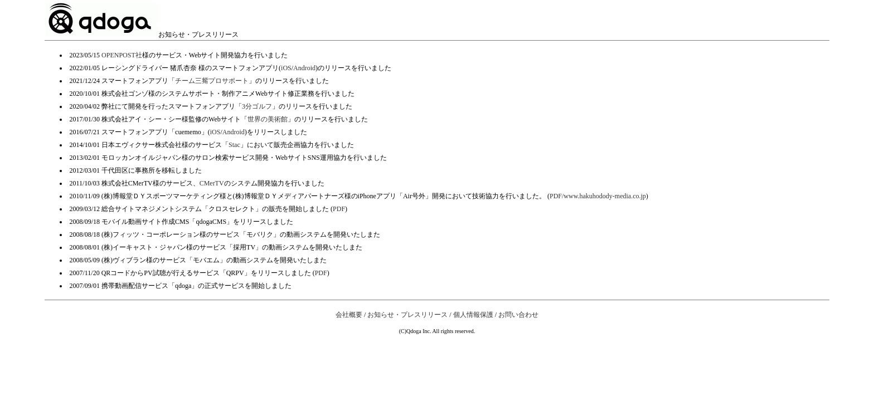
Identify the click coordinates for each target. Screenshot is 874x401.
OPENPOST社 (121, 55)
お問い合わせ (518, 315)
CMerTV (212, 183)
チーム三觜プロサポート (212, 81)
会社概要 (349, 315)
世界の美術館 (267, 119)
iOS (286, 68)
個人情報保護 (473, 315)
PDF (339, 209)
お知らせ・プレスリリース (407, 315)
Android (304, 68)
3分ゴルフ (257, 106)
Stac (234, 145)
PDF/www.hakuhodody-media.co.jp (598, 196)
